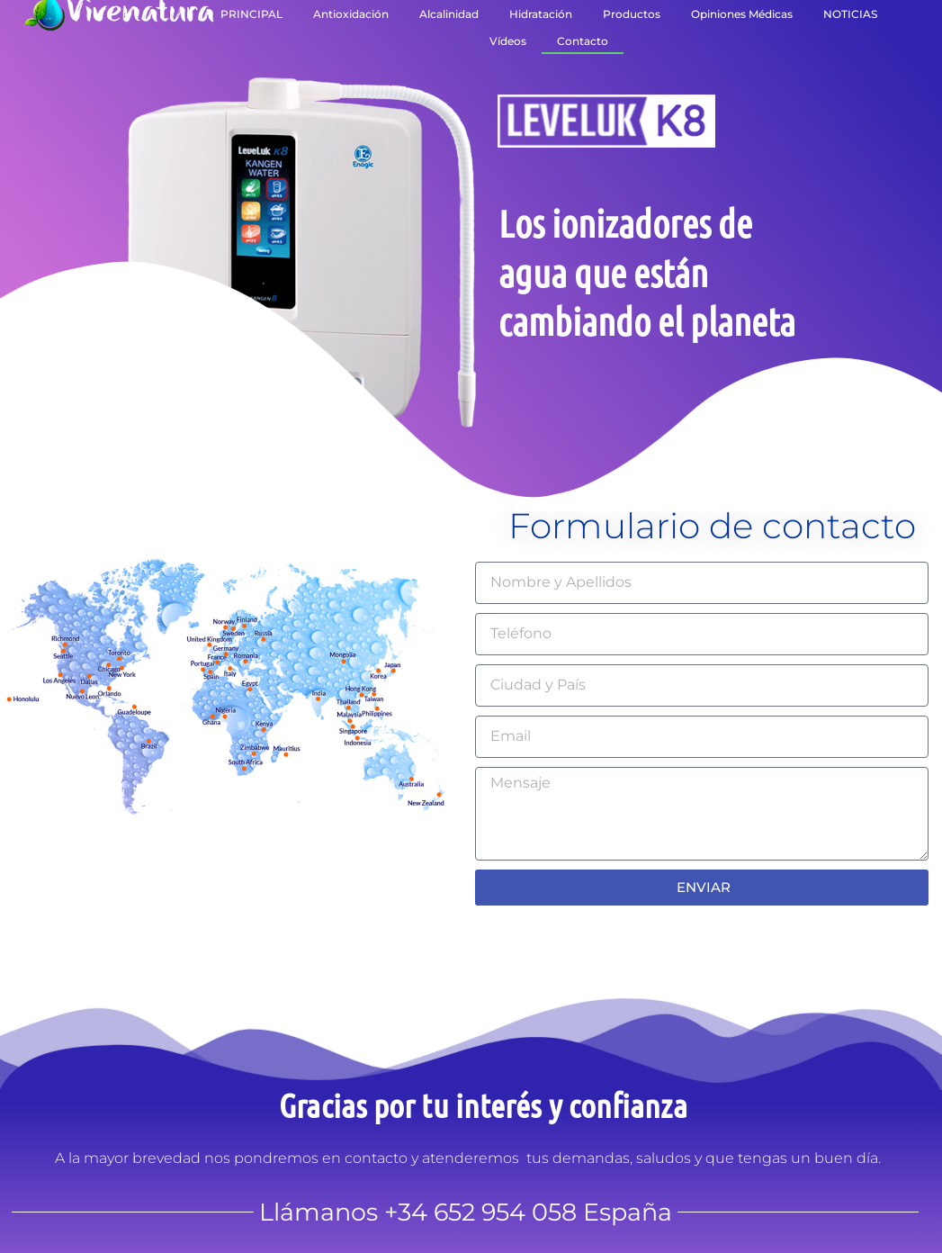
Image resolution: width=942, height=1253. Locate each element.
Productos (631, 14)
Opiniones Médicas (742, 14)
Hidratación (540, 14)
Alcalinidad (449, 14)
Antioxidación (351, 14)
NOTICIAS (850, 14)
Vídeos (507, 41)
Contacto (582, 41)
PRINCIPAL (251, 14)
